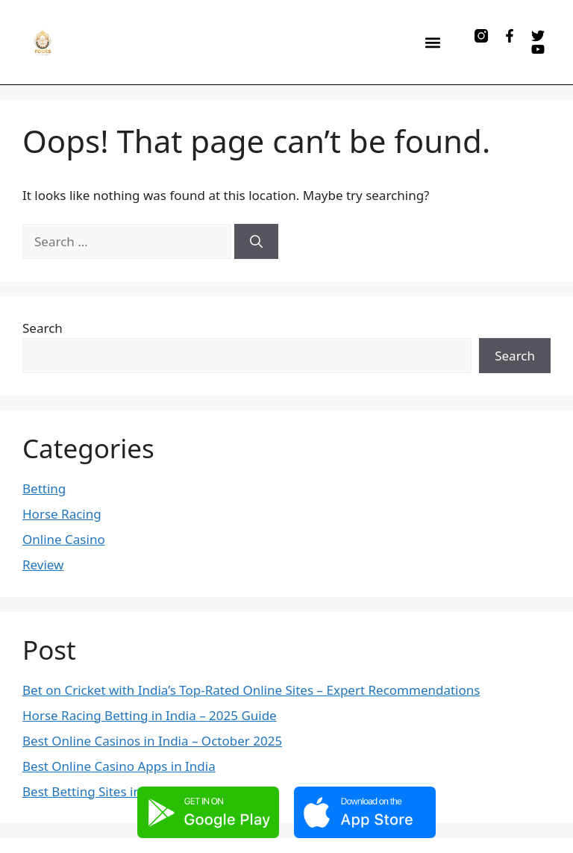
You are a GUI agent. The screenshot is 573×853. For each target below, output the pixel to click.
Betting (44, 488)
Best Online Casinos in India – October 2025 (152, 740)
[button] (432, 42)
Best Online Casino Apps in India (119, 766)
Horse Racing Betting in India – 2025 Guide (149, 715)
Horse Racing (61, 513)
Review (42, 564)
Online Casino (63, 539)
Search (42, 328)
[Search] (256, 242)
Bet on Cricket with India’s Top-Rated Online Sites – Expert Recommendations (251, 690)
